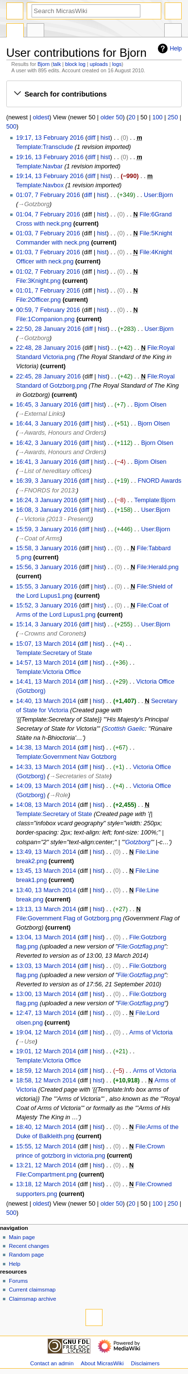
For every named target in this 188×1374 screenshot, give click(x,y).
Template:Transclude (44, 147)
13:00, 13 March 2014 (46, 994)
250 (173, 117)
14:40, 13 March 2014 (46, 701)
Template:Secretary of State (54, 653)
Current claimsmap (32, 1289)
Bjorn (43, 64)
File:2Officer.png (38, 299)
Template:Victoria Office (48, 672)
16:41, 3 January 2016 (46, 461)
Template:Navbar (39, 166)
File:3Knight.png (38, 281)
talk (57, 64)
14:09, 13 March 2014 (46, 786)
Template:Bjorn (154, 500)
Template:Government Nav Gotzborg (66, 756)
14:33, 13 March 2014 (46, 767)
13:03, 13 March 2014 (46, 966)
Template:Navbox (40, 185)
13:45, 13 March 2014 (46, 870)
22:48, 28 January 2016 (48, 347)
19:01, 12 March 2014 (46, 1051)
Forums (18, 1281)
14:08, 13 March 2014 (46, 805)
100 (158, 117)
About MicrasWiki (102, 1363)
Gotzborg (138, 842)
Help (168, 48)
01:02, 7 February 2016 (48, 271)
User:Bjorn (158, 195)
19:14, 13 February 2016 (50, 176)
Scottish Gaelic (124, 728)
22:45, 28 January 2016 (48, 376)
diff (91, 137)
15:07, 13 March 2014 (46, 643)
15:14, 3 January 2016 (46, 624)
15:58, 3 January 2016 (46, 548)
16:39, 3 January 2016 (46, 480)
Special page (15, 31)
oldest (41, 117)
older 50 (112, 117)
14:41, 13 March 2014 (46, 681)
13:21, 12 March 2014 (46, 1165)
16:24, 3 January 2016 (46, 500)
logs (117, 64)
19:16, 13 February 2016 (50, 157)
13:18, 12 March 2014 (46, 1184)
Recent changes (29, 1246)
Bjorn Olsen (150, 404)
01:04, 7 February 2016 (48, 214)
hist (105, 137)
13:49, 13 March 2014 (46, 852)
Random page (26, 1255)
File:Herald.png (158, 567)
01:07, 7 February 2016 (48, 195)
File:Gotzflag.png (141, 946)
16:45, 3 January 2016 (46, 404)
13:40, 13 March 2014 (46, 890)
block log (75, 64)
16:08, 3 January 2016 (46, 510)
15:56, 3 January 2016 (46, 567)
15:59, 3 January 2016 (46, 529)
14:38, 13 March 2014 (46, 747)
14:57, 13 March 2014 (46, 662)
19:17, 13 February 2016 (50, 137)
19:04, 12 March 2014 (46, 1032)
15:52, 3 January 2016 (46, 605)
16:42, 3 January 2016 (46, 443)
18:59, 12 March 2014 (46, 1070)
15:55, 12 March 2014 (46, 1146)
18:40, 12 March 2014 (46, 1127)
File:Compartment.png (46, 1174)
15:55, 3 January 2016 (46, 586)
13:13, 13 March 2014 (46, 909)
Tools (173, 31)
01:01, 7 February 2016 (48, 290)
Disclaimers (145, 1363)
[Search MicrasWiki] (86, 10)
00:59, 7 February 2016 (48, 310)
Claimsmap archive (32, 1299)
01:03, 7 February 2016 (48, 233)
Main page (22, 1237)
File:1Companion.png (45, 319)
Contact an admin (52, 1363)
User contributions (35, 31)
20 (132, 117)
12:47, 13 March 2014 (46, 1013)
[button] (94, 94)
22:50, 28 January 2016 (48, 329)
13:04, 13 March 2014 (46, 937)
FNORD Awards (159, 480)
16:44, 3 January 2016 (46, 423)
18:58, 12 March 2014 (46, 1080)
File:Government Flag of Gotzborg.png (68, 918)
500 (11, 126)
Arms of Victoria (150, 1032)
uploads (99, 64)
